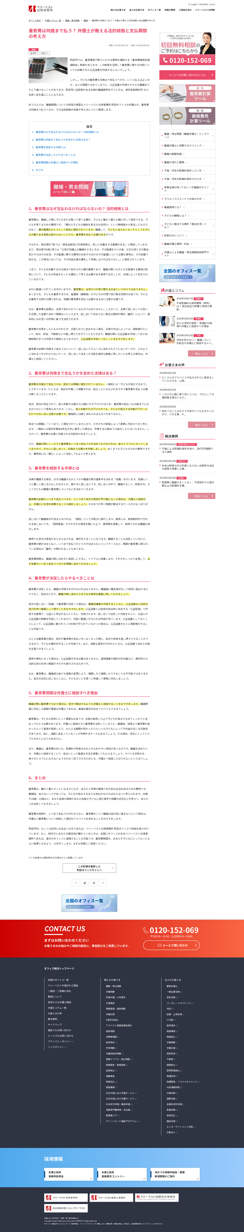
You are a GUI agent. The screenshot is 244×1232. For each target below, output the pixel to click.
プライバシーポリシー (59, 1040)
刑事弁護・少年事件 (116, 996)
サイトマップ (55, 1023)
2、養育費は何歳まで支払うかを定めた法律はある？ (61, 139)
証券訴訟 (110, 1069)
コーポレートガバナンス (179, 1002)
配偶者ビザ (111, 1114)
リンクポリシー (56, 1046)
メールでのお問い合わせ (60, 1034)
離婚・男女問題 (113, 985)
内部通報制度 (173, 1086)
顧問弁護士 (172, 985)
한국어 (212, 4)
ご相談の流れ (185, 9)
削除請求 (110, 1041)
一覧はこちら (200, 353)
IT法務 (170, 1018)
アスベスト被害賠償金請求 (119, 1024)
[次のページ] (103, 883)
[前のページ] (76, 883)
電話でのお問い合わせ (59, 1029)
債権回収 (171, 1075)
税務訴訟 (171, 1035)
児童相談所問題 (113, 1052)
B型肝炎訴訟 (112, 1018)
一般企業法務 (173, 990)
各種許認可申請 (174, 1103)
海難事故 (110, 1075)
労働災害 (110, 1013)
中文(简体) (203, 4)
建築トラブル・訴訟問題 (118, 1058)
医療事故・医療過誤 (116, 1063)
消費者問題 (111, 1035)
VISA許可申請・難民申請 (118, 1103)
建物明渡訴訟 (173, 1069)
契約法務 (171, 996)
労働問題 (110, 990)
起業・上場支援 (174, 1013)
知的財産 (171, 1052)
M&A (169, 1007)
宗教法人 (171, 1131)
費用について (55, 995)
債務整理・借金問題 (116, 1007)
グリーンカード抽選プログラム (121, 1120)
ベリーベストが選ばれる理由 (63, 984)
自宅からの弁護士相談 (59, 1001)
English (194, 4)
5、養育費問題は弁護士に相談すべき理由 (55, 162)
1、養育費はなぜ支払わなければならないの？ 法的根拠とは (65, 132)
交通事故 (110, 1002)
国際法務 (171, 1097)
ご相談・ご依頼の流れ (59, 990)
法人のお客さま (136, 9)
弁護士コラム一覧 (57, 1006)
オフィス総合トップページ (59, 967)
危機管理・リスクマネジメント (182, 1080)
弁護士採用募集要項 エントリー (113, 1173)
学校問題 (110, 1047)
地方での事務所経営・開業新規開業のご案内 (170, 1173)
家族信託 (110, 1080)
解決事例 (52, 1018)
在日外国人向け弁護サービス (120, 1097)
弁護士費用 (169, 9)
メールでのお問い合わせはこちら (187, 75)
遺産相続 (110, 1030)
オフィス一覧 (154, 9)
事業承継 (171, 1108)
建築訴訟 (171, 1063)
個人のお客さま (118, 9)
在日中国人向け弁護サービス (120, 1092)
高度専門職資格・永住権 (118, 1108)
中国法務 (171, 1092)
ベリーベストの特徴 (205, 9)
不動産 (170, 1058)
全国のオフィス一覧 (58, 978)
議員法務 (171, 1120)
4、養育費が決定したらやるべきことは (54, 155)
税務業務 (110, 1086)
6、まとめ (37, 170)
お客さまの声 (55, 1012)
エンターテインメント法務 (180, 1125)
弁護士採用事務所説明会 (56, 1173)
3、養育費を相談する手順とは (49, 147)
